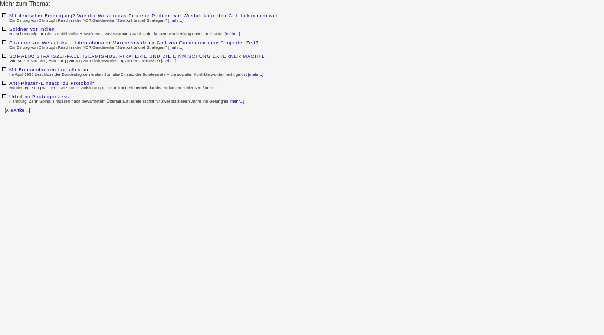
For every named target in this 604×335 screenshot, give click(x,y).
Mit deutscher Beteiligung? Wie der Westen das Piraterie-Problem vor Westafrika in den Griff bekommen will (143, 15)
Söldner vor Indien (32, 29)
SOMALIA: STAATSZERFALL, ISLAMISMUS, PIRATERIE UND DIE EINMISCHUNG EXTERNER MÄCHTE (137, 56)
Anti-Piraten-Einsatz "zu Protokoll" (52, 83)
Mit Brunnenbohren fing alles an (48, 69)
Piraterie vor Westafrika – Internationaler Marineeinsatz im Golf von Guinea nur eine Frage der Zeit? (134, 42)
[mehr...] (176, 20)
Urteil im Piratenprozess (39, 96)
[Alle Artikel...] (17, 110)
